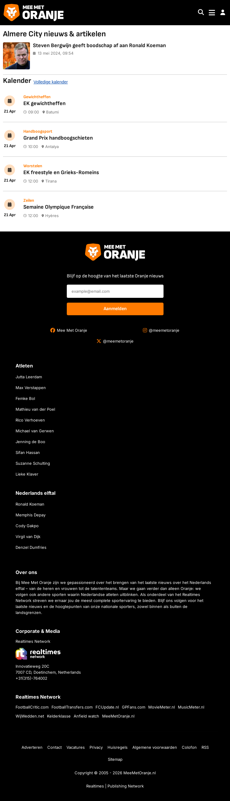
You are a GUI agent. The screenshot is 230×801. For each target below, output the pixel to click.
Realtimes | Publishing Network (115, 786)
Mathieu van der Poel (35, 409)
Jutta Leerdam (29, 376)
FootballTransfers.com (72, 707)
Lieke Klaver (27, 474)
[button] (222, 12)
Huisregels (118, 747)
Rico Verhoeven (30, 420)
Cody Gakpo (27, 525)
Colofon (189, 747)
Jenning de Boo (30, 441)
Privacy (96, 747)
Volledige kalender (51, 82)
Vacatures (75, 747)
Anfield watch (86, 716)
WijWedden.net (30, 716)
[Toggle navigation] (211, 13)
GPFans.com (133, 707)
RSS (205, 747)
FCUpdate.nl (107, 707)
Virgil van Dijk (28, 536)
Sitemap (115, 759)
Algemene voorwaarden (154, 747)
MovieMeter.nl (161, 707)
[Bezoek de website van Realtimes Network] (38, 654)
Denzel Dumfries (31, 547)
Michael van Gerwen (35, 430)
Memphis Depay (31, 514)
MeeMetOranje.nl (118, 716)
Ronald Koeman (30, 504)
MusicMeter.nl (191, 707)
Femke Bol (25, 398)
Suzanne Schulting (33, 463)
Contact (54, 747)
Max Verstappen (31, 387)
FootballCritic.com (32, 707)
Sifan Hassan (28, 452)
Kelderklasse (59, 716)
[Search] (201, 12)
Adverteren (32, 747)
